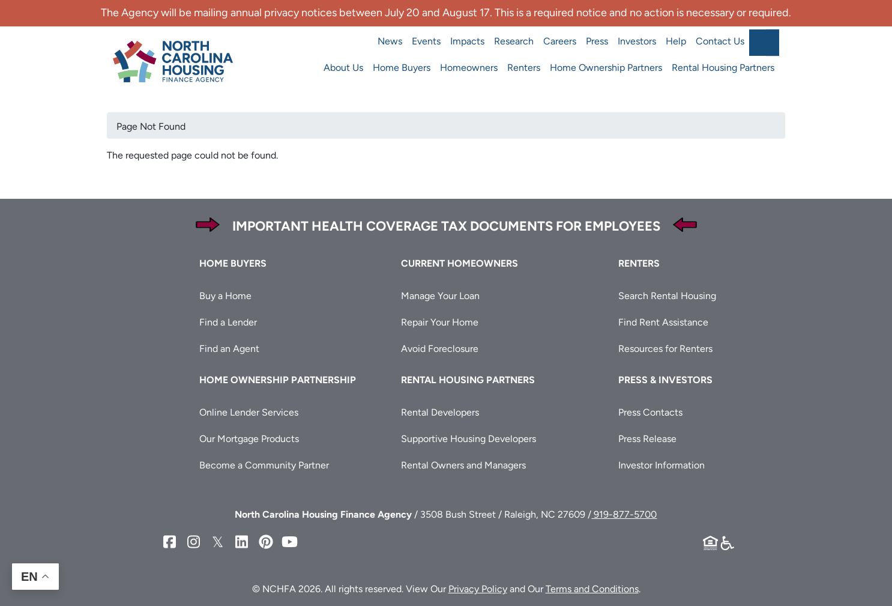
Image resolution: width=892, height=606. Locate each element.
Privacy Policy (477, 589)
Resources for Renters (665, 348)
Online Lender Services (248, 412)
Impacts (467, 41)
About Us (343, 67)
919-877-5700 (624, 514)
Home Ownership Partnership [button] (277, 380)
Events (426, 41)
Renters (523, 67)
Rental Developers (440, 412)
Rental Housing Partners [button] (468, 380)
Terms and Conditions (592, 589)
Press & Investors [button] (665, 380)
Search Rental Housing (667, 295)
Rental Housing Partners (723, 67)
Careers (559, 41)
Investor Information (661, 465)
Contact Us (720, 41)
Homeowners (469, 67)
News (390, 41)
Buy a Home (225, 295)
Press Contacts (650, 412)
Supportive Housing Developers (468, 438)
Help (676, 41)
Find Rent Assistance (663, 322)
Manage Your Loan (440, 295)
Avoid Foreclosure (439, 348)
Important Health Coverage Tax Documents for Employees (446, 226)
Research (514, 41)
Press (597, 41)
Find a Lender (228, 322)
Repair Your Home (439, 322)
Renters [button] (639, 263)
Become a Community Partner (264, 465)
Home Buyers (401, 67)
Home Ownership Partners (606, 67)
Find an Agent (229, 348)
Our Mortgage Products (249, 438)
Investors (637, 41)
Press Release (647, 438)
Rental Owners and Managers (463, 465)
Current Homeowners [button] (459, 263)
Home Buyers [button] (233, 263)
